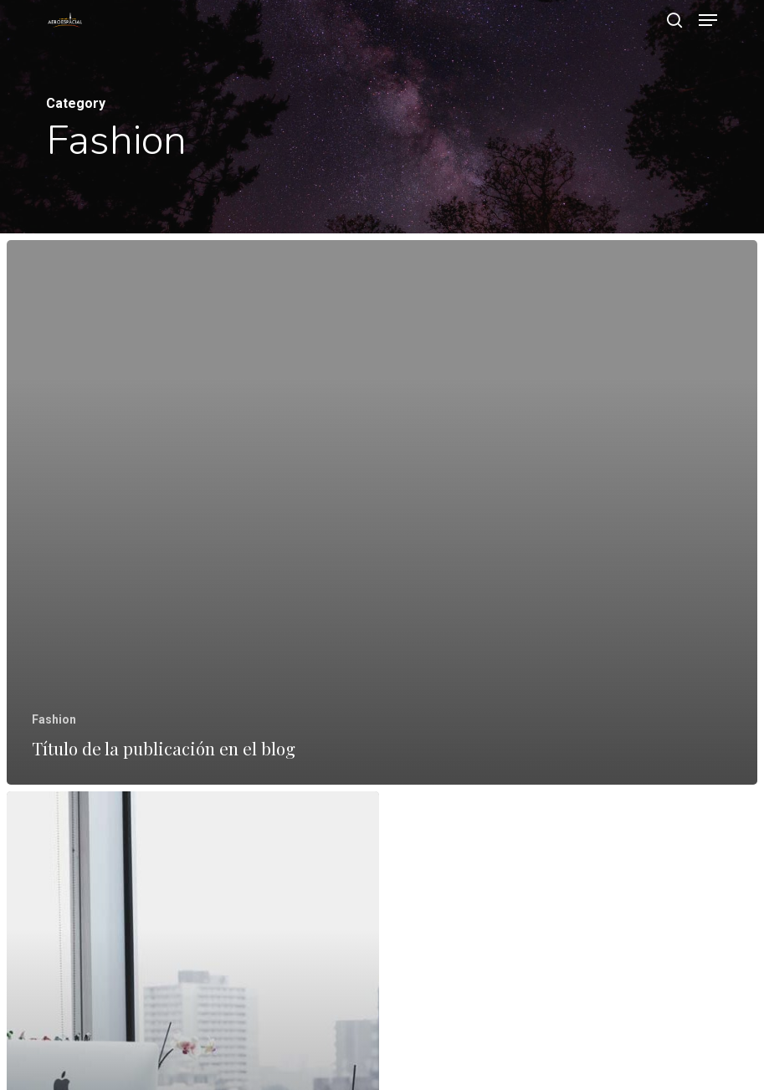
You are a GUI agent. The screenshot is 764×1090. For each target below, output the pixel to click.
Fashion (54, 719)
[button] (708, 20)
